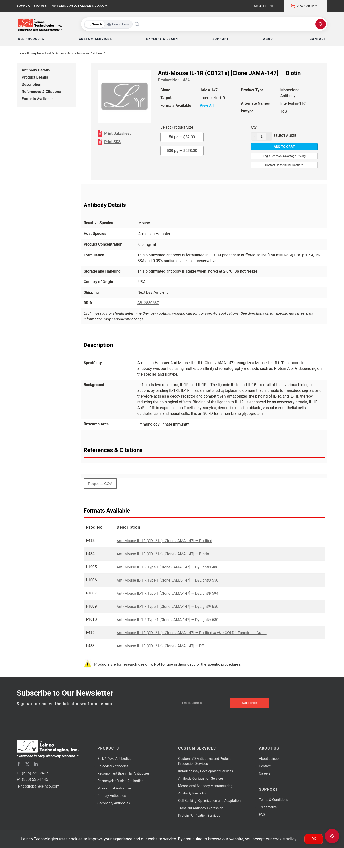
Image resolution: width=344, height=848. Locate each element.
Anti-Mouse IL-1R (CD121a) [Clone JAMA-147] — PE (160, 646)
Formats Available (37, 99)
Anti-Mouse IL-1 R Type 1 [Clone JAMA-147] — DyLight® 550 (167, 580)
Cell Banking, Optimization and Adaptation (209, 801)
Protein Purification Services (199, 815)
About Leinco (269, 759)
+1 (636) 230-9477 (32, 773)
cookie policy (284, 839)
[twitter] (27, 764)
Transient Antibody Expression (200, 808)
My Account (264, 6)
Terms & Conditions (273, 800)
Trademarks (268, 807)
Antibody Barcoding (192, 793)
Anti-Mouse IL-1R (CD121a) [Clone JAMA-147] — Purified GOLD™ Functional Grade (192, 633)
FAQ (262, 814)
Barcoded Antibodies (113, 766)
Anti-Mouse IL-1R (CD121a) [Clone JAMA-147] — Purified (164, 541)
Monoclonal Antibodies (114, 788)
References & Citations (41, 91)
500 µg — (182, 150)
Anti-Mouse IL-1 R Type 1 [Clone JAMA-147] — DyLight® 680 (167, 619)
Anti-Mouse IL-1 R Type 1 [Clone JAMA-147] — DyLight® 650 (167, 606)
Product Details (35, 77)
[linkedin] (36, 764)
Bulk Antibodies (114, 759)
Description (31, 84)
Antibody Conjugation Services (201, 778)
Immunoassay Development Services (205, 771)
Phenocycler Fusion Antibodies (120, 781)
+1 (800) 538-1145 (32, 779)
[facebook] (19, 764)
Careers (264, 773)
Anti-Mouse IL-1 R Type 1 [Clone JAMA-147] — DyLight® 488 (167, 567)
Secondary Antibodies (113, 803)
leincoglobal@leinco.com (38, 786)
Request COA (100, 483)
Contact (265, 766)
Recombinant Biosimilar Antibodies (123, 773)
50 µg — (182, 137)
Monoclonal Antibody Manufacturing (205, 786)
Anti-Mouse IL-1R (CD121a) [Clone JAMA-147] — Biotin (163, 554)
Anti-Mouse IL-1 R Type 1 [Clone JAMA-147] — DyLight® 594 (167, 593)
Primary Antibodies (111, 796)
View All (207, 105)
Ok (314, 839)
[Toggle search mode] (108, 24)
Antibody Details (36, 70)
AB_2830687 (148, 303)
